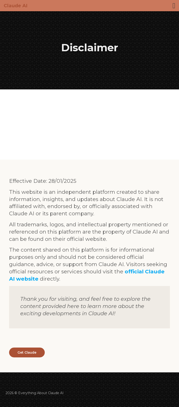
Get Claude (26, 352)
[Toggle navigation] (173, 5)
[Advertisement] (89, 124)
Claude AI (16, 5)
